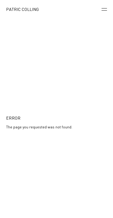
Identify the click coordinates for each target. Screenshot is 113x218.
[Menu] (104, 9)
